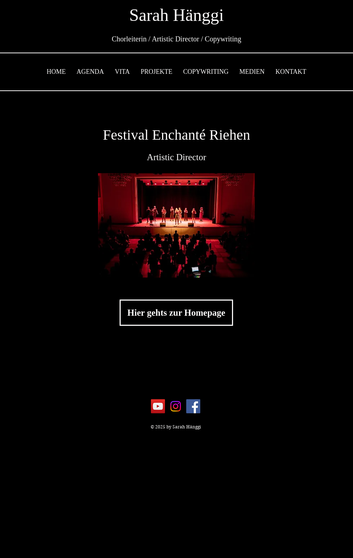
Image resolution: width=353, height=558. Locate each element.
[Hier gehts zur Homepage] (176, 313)
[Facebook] (193, 406)
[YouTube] (158, 406)
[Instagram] (176, 406)
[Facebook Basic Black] (158, 418)
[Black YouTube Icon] (176, 418)
